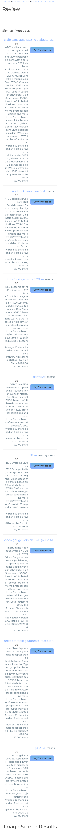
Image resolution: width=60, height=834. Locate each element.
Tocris (51, 748)
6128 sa (32, 455)
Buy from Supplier (42, 50)
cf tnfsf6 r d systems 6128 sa (24, 279)
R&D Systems (47, 455)
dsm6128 (39, 377)
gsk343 (40, 748)
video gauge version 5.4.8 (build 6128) (30, 540)
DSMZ (51, 377)
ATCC (51, 191)
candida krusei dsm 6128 (28, 191)
